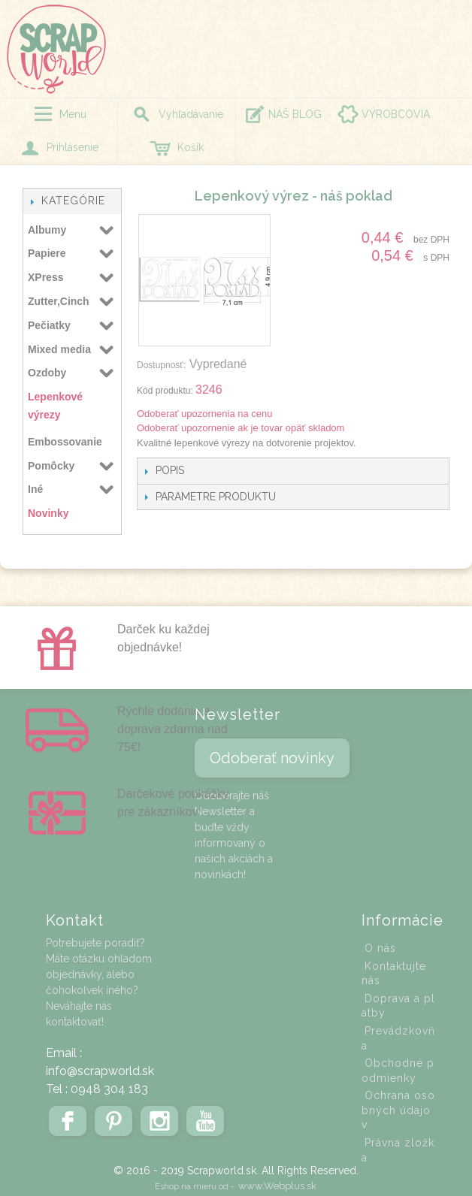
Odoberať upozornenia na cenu (205, 413)
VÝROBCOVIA (396, 114)
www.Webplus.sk (277, 1185)
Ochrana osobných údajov (398, 1110)
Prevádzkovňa (398, 1038)
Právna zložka (398, 1150)
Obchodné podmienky (398, 1070)
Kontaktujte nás (394, 973)
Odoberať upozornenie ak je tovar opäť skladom (240, 427)
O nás (380, 948)
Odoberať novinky (272, 758)
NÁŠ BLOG (295, 114)
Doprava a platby (398, 1005)
